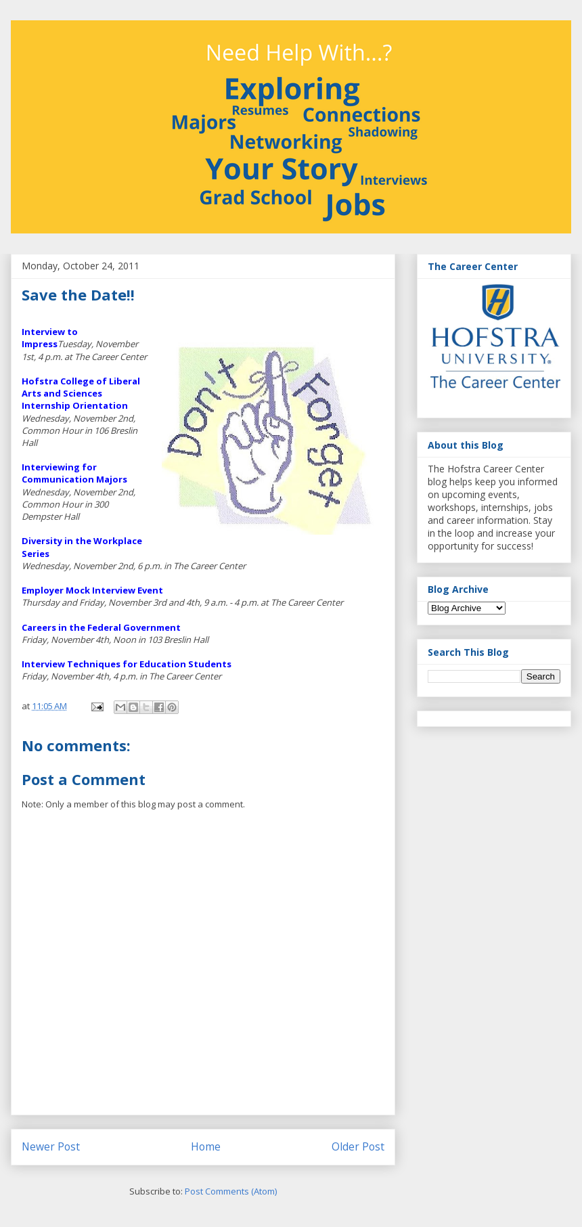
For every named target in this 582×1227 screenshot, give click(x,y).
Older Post (358, 1146)
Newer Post (51, 1146)
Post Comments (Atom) (231, 1191)
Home (206, 1146)
